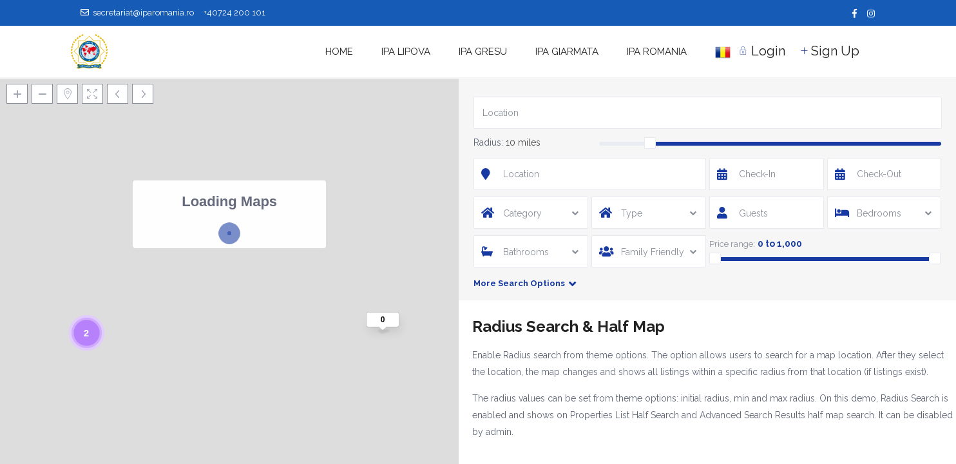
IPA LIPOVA (405, 51)
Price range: (732, 244)
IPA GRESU (483, 51)
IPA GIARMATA (566, 51)
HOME (339, 51)
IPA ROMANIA (657, 51)
